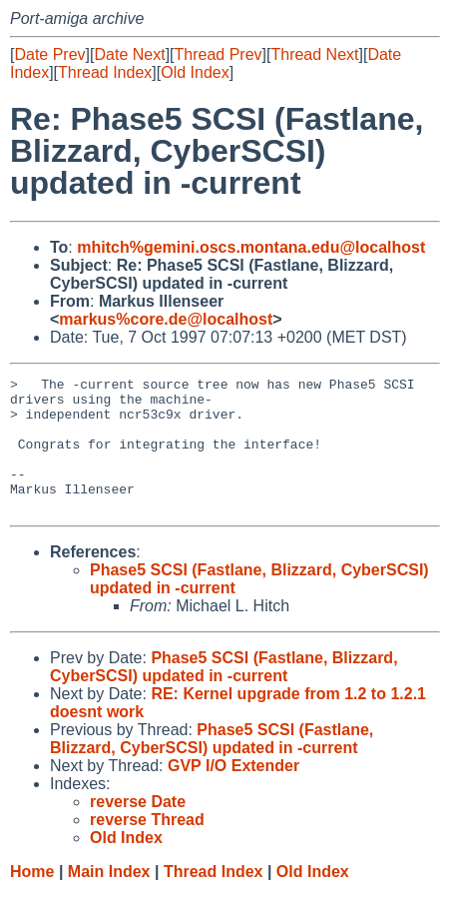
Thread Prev (218, 54)
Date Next (129, 54)
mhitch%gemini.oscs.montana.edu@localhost (251, 247)
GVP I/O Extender (233, 792)
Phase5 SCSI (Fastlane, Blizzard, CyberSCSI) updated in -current (224, 693)
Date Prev (49, 54)
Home (32, 898)
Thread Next (314, 54)
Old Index (194, 72)
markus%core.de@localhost (165, 319)
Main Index (109, 898)
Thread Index (105, 72)
